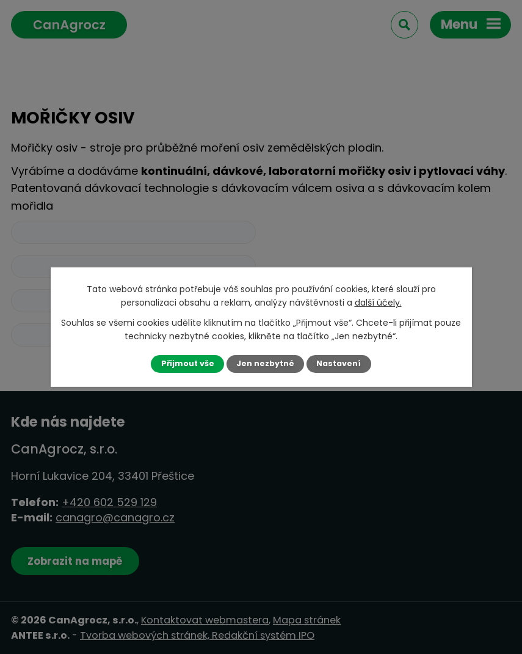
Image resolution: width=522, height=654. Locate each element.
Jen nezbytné (265, 363)
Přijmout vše (187, 363)
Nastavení (338, 363)
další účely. (378, 302)
